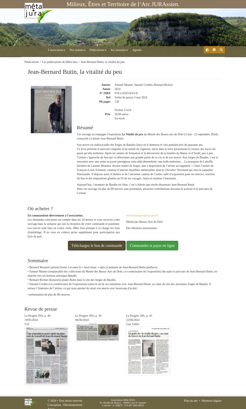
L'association (38, 50)
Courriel (106, 405)
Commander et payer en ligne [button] (152, 245)
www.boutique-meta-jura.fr (142, 215)
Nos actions (59, 50)
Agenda (118, 50)
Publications (80, 50)
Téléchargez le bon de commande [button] (97, 245)
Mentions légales (211, 400)
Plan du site (191, 400)
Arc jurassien (101, 50)
